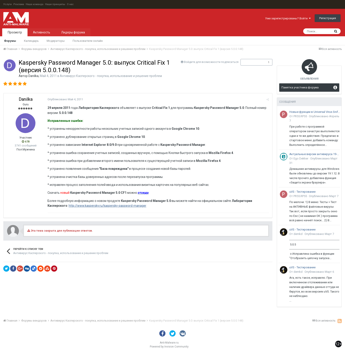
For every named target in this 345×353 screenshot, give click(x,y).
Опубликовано (65, 99)
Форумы (10, 40)
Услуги (7, 4)
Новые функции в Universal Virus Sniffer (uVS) (314, 111)
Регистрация (327, 18)
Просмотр (15, 32)
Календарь (31, 40)
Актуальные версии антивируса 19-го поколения (314, 154)
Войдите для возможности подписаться (211, 62)
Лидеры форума (73, 32)
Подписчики (252, 62)
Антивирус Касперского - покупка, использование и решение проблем (111, 76)
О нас (70, 4)
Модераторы (56, 40)
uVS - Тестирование (302, 191)
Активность (41, 32)
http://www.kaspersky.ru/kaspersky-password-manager (107, 205)
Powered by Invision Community (169, 346)
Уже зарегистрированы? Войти (288, 18)
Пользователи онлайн (88, 40)
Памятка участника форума (300, 87)
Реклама (18, 4)
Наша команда (34, 4)
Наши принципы (55, 4)
